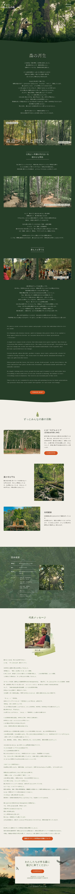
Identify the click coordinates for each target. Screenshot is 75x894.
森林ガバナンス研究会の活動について (37, 838)
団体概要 (68, 6)
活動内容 (68, 4)
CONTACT (37, 871)
